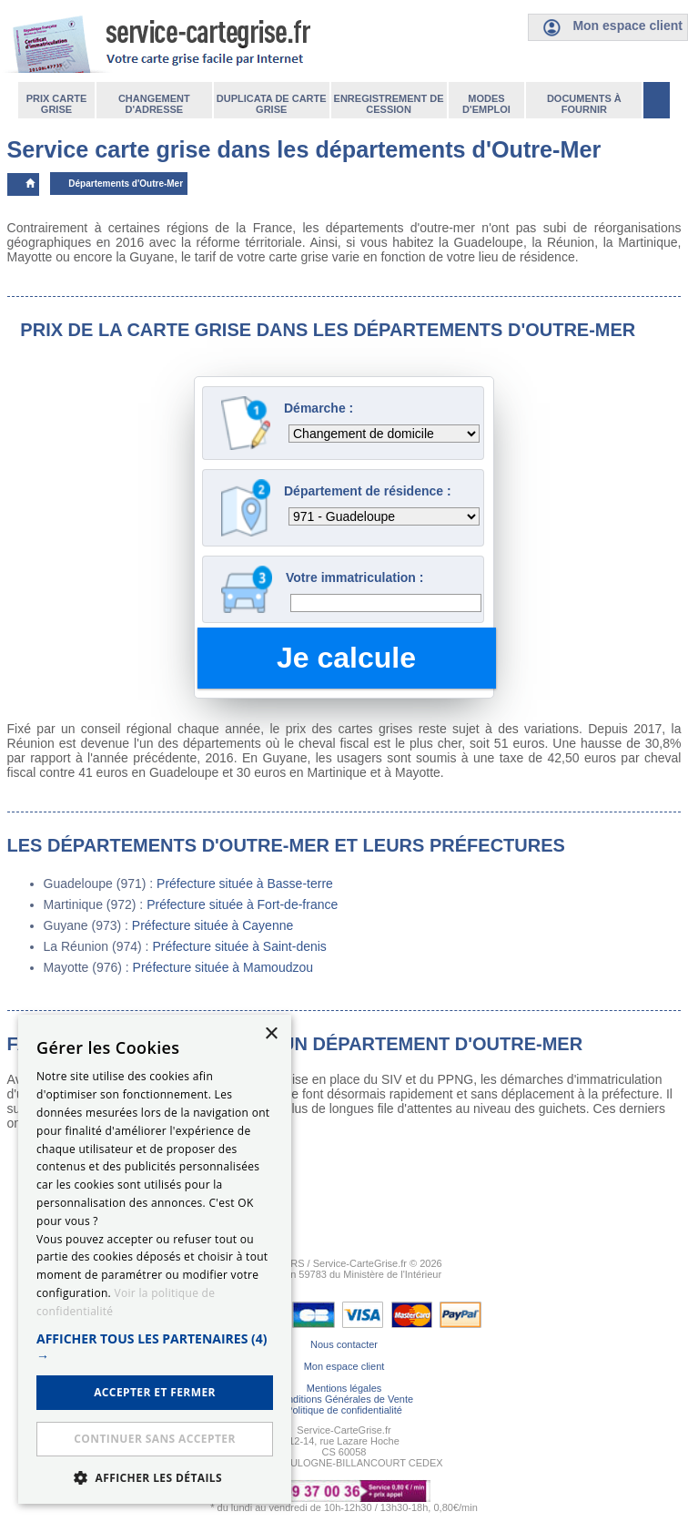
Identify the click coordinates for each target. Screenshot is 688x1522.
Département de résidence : (367, 491)
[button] (154, 1347)
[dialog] (154, 1259)
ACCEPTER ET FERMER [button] (155, 1392)
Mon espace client (344, 1366)
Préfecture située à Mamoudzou (223, 967)
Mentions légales (344, 1388)
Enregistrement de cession (389, 104)
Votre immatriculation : (354, 577)
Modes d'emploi (486, 104)
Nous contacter (344, 1344)
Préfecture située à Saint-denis (239, 946)
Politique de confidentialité (344, 1410)
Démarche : (318, 408)
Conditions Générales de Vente (344, 1399)
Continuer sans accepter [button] (154, 1438)
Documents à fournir (584, 104)
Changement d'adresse (154, 104)
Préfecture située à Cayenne (212, 925)
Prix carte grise (56, 104)
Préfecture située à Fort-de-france (242, 904)
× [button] (271, 1034)
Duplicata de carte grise (272, 104)
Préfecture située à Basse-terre (245, 883)
